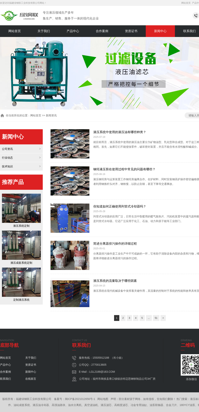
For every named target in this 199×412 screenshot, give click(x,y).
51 (156, 318)
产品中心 (73, 31)
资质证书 (131, 31)
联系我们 (5, 378)
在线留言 (30, 378)
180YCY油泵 (187, 405)
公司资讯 (7, 148)
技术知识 (7, 166)
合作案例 (102, 31)
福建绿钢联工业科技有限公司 (24, 3)
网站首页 (186, 3)
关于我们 (44, 31)
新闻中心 (160, 31)
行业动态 (7, 157)
